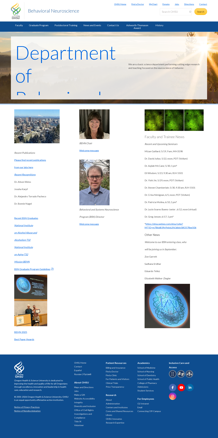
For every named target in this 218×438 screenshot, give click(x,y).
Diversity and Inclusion (85, 406)
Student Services (145, 390)
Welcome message (89, 150)
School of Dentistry (146, 375)
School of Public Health (148, 379)
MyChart (153, 4)
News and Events (92, 25)
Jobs (177, 4)
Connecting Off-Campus (149, 411)
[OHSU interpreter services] (190, 377)
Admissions (142, 387)
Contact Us (113, 25)
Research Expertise (115, 422)
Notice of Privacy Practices (27, 407)
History (159, 25)
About (109, 400)
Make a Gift (79, 395)
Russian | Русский (82, 374)
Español (78, 370)
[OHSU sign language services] (181, 377)
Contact (203, 4)
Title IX (77, 421)
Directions (189, 4)
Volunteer (79, 425)
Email (139, 407)
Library (109, 415)
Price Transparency (115, 387)
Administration (113, 403)
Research (111, 395)
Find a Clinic (111, 375)
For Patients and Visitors (117, 379)
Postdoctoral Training (65, 25)
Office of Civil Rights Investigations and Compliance (84, 414)
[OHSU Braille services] (173, 377)
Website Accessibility (84, 398)
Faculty (19, 25)
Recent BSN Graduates (26, 218)
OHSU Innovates (114, 419)
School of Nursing (145, 371)
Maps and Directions (84, 387)
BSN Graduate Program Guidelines (32, 269)
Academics (143, 362)
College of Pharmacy (147, 383)
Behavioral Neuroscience (53, 11)
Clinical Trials (112, 383)
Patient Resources (116, 362)
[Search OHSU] (176, 11)
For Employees (145, 398)
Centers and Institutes (117, 407)
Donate (166, 4)
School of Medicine (146, 367)
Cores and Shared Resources (119, 411)
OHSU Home (120, 4)
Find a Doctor (137, 4)
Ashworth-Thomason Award (137, 26)
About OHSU (81, 382)
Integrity (78, 402)
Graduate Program (38, 25)
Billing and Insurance (115, 367)
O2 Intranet (143, 403)
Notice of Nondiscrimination (27, 411)
